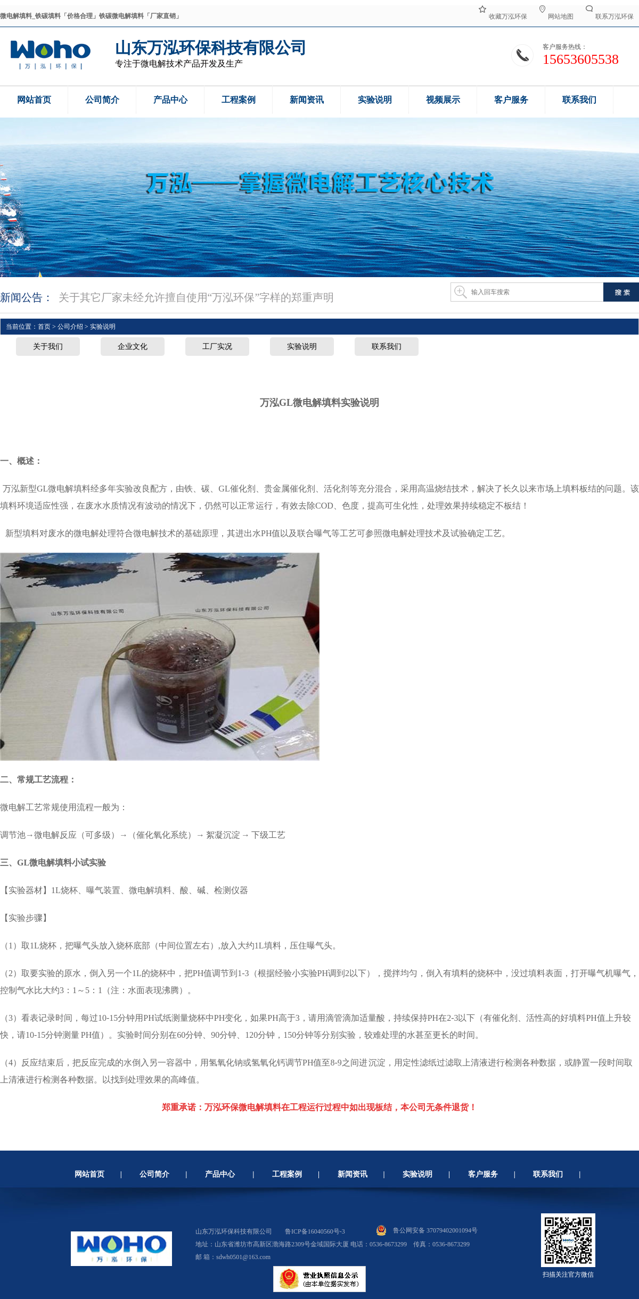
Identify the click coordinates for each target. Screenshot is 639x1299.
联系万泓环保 (610, 16)
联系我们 (387, 347)
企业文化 (133, 347)
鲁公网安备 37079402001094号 (427, 1230)
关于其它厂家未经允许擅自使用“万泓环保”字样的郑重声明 (196, 297)
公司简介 (154, 1174)
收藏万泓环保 (503, 16)
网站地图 (556, 16)
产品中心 (220, 1174)
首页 (44, 326)
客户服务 (483, 1174)
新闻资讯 (352, 1174)
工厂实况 (217, 347)
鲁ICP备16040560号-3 (315, 1231)
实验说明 (302, 347)
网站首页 (89, 1174)
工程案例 (287, 1174)
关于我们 (48, 347)
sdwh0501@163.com (243, 1257)
